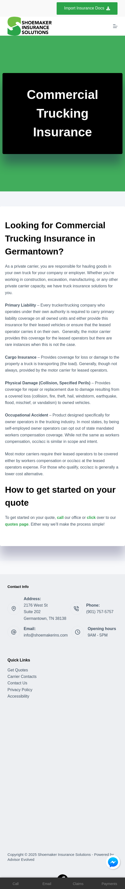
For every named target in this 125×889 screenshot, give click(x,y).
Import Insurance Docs (87, 8)
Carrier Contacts (21, 676)
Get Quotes (17, 670)
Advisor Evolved (20, 859)
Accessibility (18, 696)
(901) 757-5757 (100, 612)
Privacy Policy (19, 690)
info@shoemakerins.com (46, 635)
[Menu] (115, 26)
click (91, 517)
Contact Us (17, 683)
